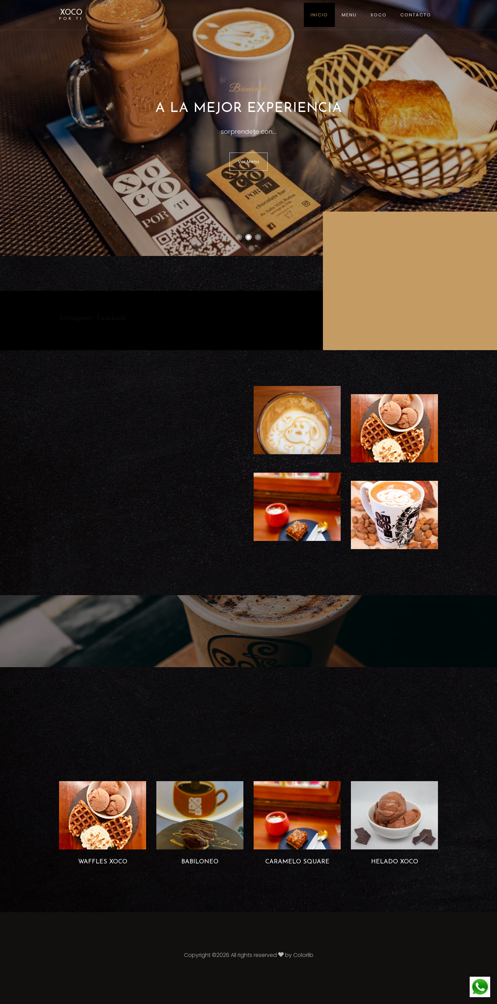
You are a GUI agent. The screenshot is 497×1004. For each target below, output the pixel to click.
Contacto (415, 15)
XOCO (71, 15)
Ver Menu (248, 161)
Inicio (319, 15)
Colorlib (303, 955)
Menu (349, 15)
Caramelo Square (297, 862)
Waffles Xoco (102, 862)
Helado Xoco (394, 862)
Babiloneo (199, 862)
